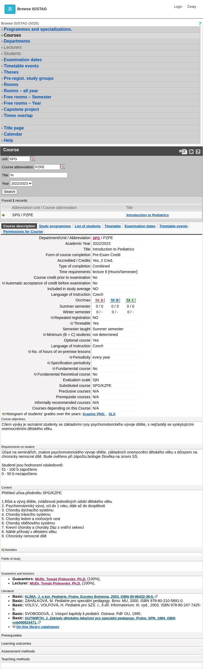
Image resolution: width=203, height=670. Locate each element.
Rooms (11, 84)
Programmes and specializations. (38, 29)
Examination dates (23, 59)
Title (5, 175)
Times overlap (18, 115)
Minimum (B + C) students (68, 334)
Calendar (13, 134)
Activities (11, 549)
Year (5, 183)
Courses (12, 35)
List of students (88, 226)
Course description (19, 226)
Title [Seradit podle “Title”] (129, 207)
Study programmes (55, 226)
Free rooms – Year (22, 103)
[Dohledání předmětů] (63, 167)
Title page (14, 128)
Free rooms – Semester (27, 97)
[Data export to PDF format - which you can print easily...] (183, 151)
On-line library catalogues (37, 627)
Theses (11, 72)
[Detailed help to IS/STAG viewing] (198, 151)
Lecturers (13, 47)
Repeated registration (72, 317)
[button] (10, 9)
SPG (96, 238)
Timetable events (21, 66)
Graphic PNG (93, 414)
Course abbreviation (17, 167)
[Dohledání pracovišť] (33, 159)
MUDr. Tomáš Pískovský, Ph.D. (60, 579)
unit (5, 159)
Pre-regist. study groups (29, 78)
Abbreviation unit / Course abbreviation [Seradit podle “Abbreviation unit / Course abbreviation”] (44, 207)
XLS (112, 414)
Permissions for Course (23, 231)
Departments (17, 41)
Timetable (113, 226)
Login (178, 7)
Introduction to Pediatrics (147, 215)
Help (8, 140)
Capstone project (21, 109)
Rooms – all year (21, 90)
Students (12, 53)
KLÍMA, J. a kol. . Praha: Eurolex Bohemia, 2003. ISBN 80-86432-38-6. (89, 597)
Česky (191, 7)
